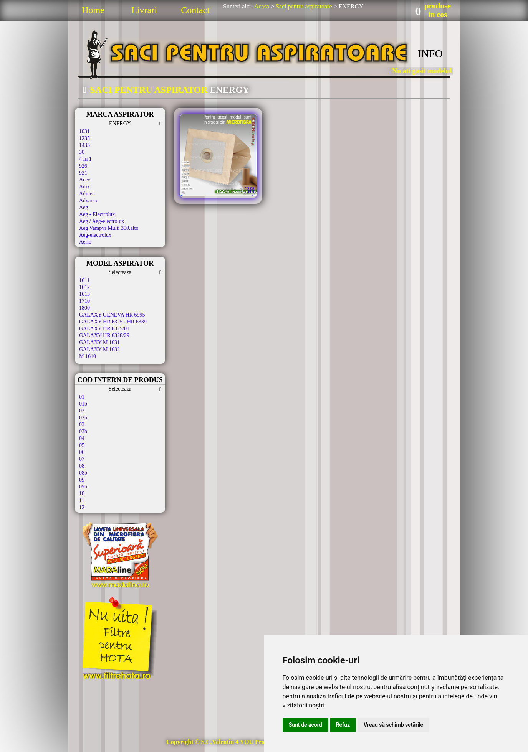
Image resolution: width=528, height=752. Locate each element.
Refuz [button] (343, 725)
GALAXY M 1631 (99, 342)
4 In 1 (85, 159)
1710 (84, 301)
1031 (84, 131)
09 (81, 480)
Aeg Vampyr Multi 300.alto (109, 228)
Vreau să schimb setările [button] (393, 725)
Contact (195, 10)
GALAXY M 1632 (99, 349)
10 (81, 493)
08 (81, 466)
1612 (84, 287)
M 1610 (87, 356)
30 (81, 152)
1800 (84, 308)
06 (81, 452)
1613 (84, 294)
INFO (429, 53)
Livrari (144, 10)
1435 (84, 145)
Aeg (83, 207)
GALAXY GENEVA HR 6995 (112, 315)
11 (81, 500)
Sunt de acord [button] (305, 725)
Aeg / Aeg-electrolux (101, 221)
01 (81, 397)
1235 (84, 138)
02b (83, 418)
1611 (84, 280)
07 (81, 459)
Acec (84, 180)
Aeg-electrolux (95, 235)
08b (83, 473)
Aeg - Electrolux (97, 214)
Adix (84, 187)
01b (83, 404)
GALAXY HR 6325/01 (104, 328)
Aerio (85, 242)
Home (93, 10)
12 (81, 507)
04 (81, 438)
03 (81, 424)
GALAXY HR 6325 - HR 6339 (113, 322)
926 (83, 166)
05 (81, 445)
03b (83, 431)
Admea (86, 193)
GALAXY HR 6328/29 (104, 335)
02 (81, 411)
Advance (88, 200)
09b (83, 487)
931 (83, 173)
